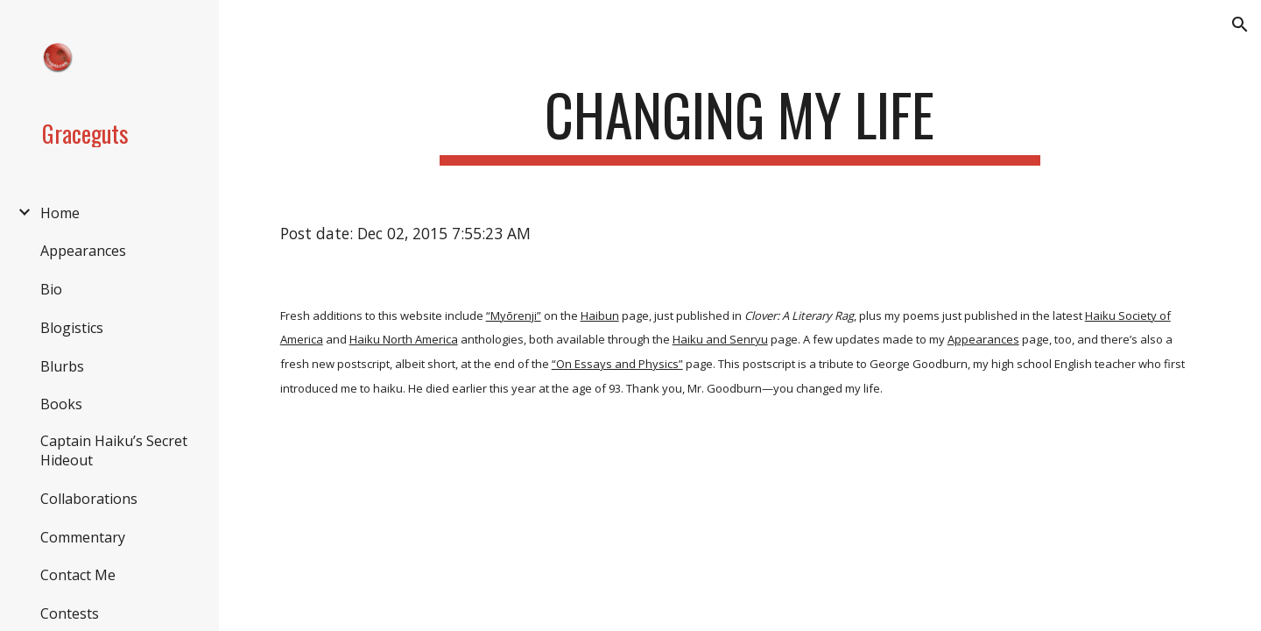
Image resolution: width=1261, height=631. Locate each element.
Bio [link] (51, 289)
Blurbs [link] (62, 366)
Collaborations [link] (88, 498)
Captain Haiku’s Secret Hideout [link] (113, 450)
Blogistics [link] (71, 327)
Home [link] (60, 213)
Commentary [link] (82, 537)
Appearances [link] (83, 250)
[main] (740, 123)
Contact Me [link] (78, 575)
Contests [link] (69, 613)
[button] (1240, 25)
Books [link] (61, 404)
